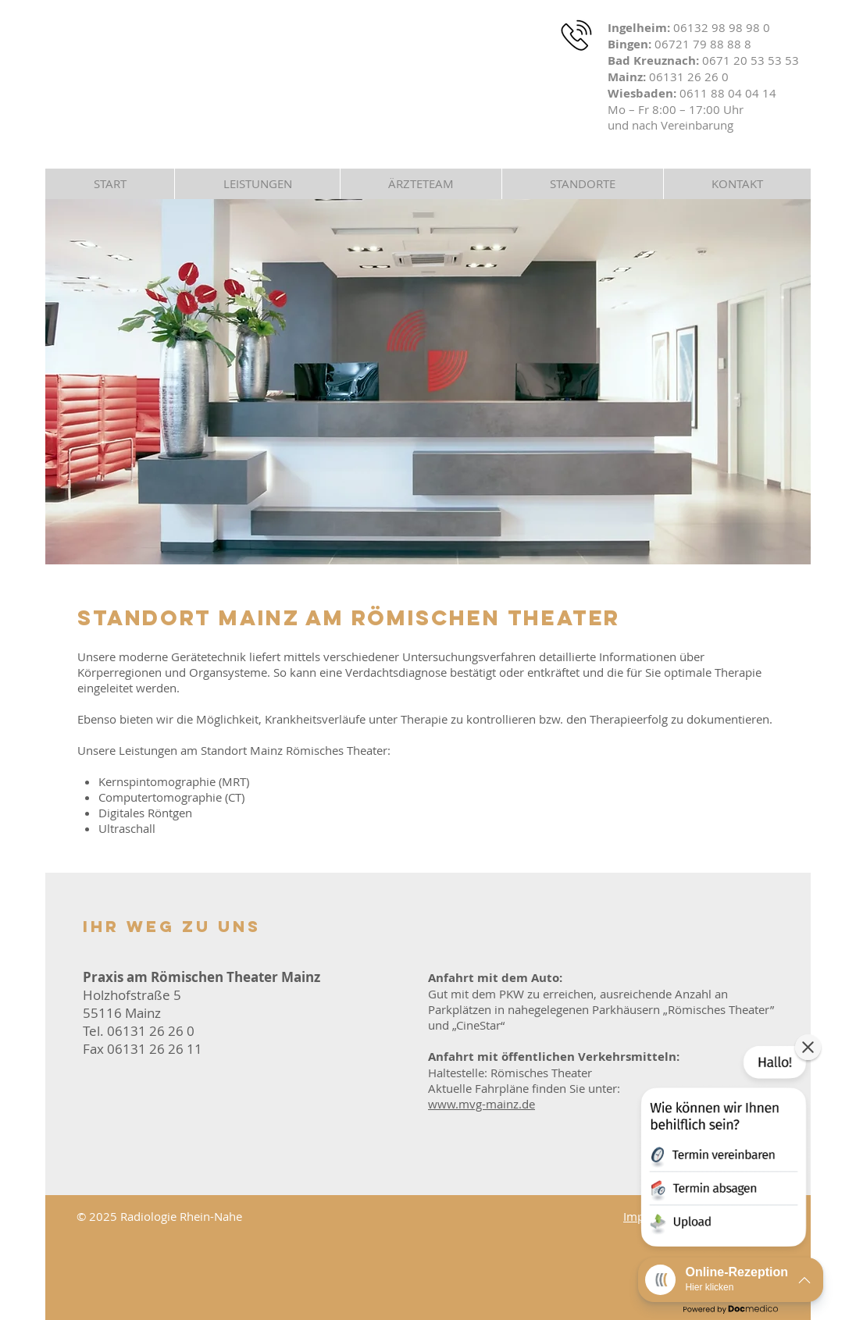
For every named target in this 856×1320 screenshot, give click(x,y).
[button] (582, 184)
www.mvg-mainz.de (481, 1104)
